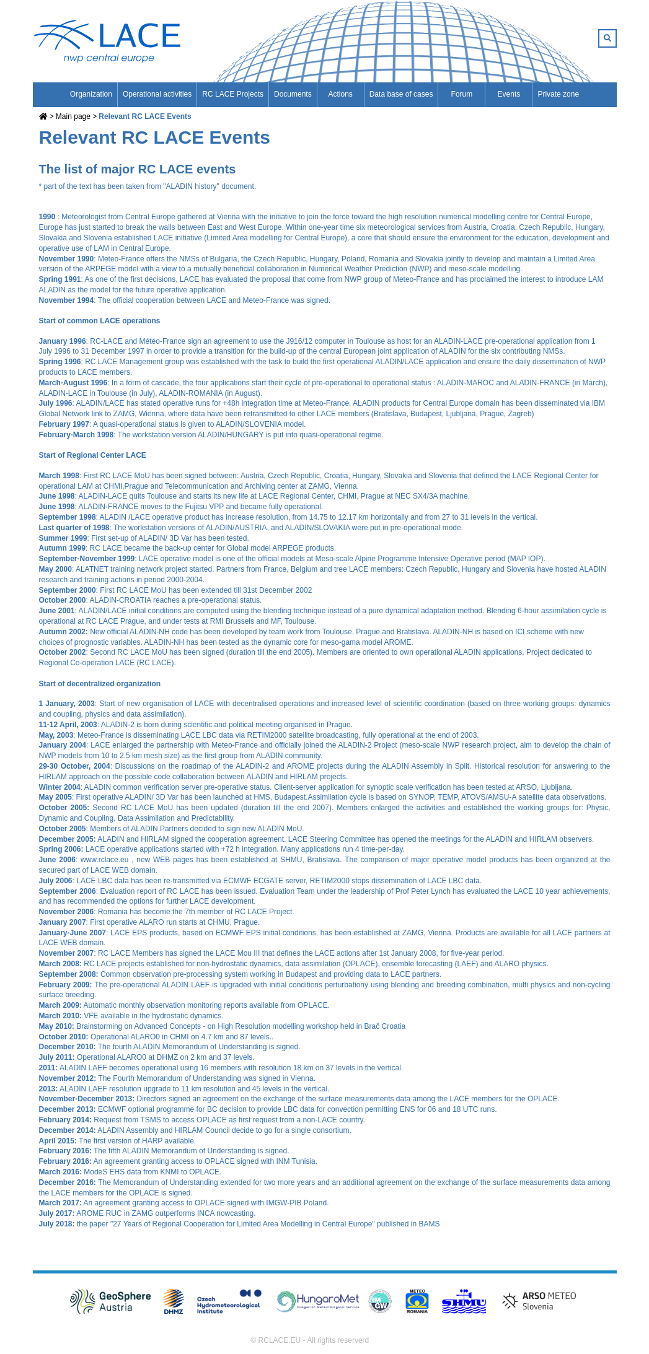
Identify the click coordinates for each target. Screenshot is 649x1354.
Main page (73, 116)
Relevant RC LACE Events (145, 116)
